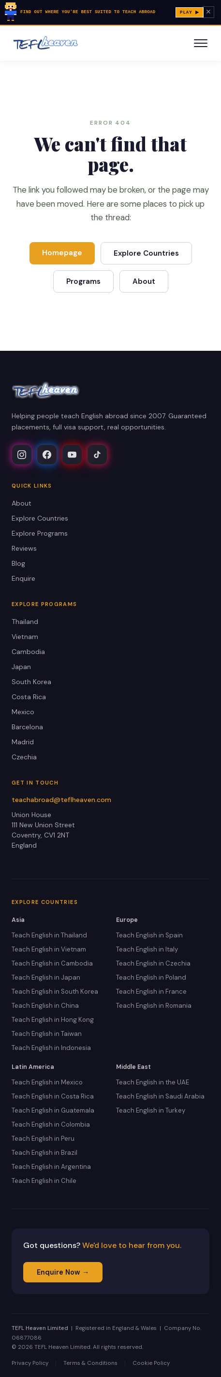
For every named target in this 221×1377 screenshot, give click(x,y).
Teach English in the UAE (152, 1082)
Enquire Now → (63, 1272)
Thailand (25, 621)
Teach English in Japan (46, 977)
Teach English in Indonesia (51, 1048)
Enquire (23, 578)
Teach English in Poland (151, 977)
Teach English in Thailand (49, 935)
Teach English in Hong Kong (53, 1020)
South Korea (31, 681)
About (144, 281)
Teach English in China (45, 1005)
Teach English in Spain (149, 935)
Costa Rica (29, 696)
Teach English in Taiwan (47, 1034)
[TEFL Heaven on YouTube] (72, 454)
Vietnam (25, 636)
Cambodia (28, 651)
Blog (18, 563)
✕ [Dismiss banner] (208, 12)
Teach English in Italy (147, 949)
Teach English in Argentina (51, 1167)
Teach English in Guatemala (53, 1110)
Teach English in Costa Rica (53, 1096)
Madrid (23, 742)
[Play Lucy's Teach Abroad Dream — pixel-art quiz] (110, 13)
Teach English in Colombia (51, 1124)
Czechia (24, 757)
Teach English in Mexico (47, 1082)
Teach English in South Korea (55, 991)
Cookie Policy (151, 1363)
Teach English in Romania (154, 1005)
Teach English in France (151, 991)
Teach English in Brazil (44, 1152)
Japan (21, 666)
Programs (83, 281)
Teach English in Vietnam (49, 949)
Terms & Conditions (90, 1363)
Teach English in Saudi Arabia (160, 1096)
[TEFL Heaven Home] (46, 43)
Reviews (24, 548)
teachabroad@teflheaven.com (61, 799)
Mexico (23, 711)
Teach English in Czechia (153, 963)
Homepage (62, 253)
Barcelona (27, 726)
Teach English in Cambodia (52, 963)
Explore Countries (146, 253)
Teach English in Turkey (150, 1110)
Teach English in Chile (44, 1181)
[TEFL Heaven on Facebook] (47, 454)
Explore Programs (40, 533)
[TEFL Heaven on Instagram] (22, 454)
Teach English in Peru (43, 1138)
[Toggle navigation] (200, 43)
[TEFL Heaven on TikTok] (97, 454)
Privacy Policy (30, 1363)
